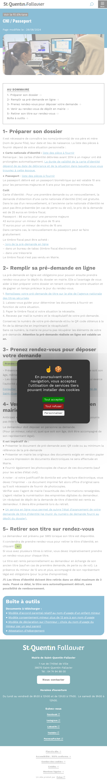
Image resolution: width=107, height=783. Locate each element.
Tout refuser (53, 406)
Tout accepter (53, 399)
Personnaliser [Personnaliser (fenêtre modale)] (53, 413)
